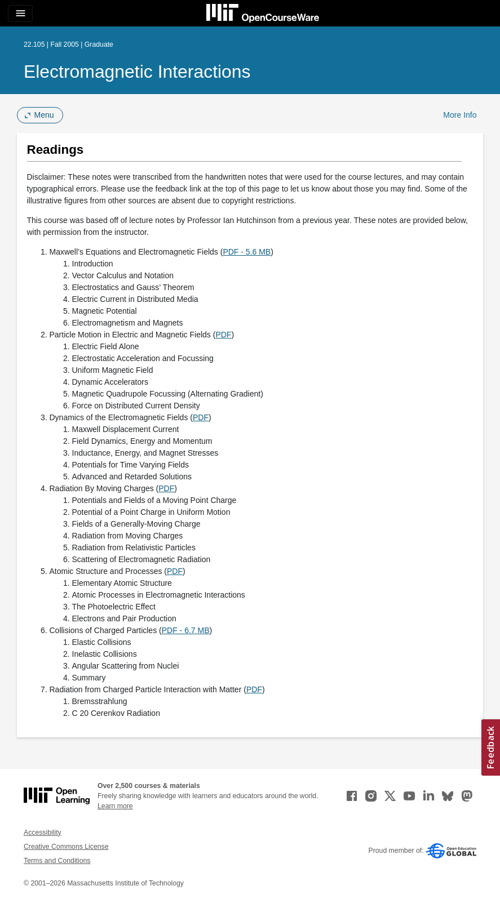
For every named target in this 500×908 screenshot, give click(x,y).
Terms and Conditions (57, 861)
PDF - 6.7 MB (186, 630)
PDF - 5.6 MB (247, 251)
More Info (459, 114)
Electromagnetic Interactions (137, 71)
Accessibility (42, 832)
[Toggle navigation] (20, 13)
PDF (223, 334)
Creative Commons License (66, 847)
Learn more (115, 806)
